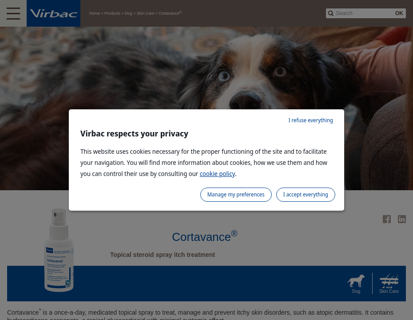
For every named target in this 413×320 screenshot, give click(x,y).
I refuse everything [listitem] (311, 120)
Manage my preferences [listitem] (236, 194)
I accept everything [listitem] (305, 194)
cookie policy (217, 173)
